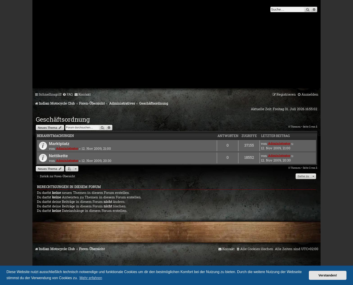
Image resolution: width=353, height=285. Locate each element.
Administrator (67, 148)
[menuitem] (68, 94)
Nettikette (58, 155)
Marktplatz (59, 143)
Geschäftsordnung (63, 119)
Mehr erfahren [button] (90, 278)
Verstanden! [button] (328, 275)
